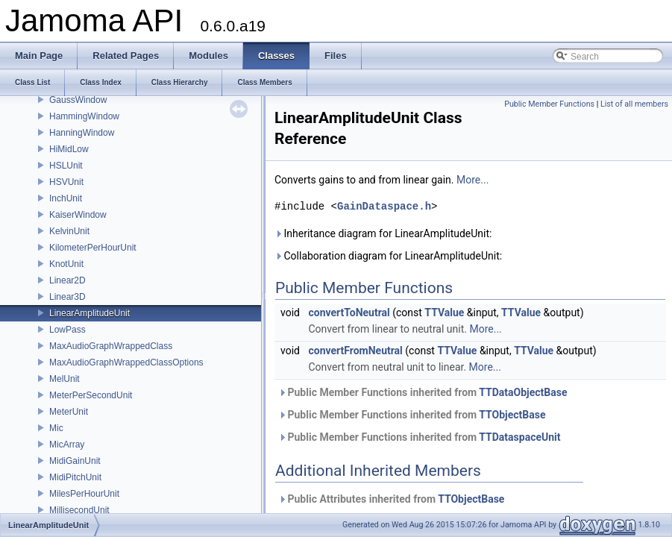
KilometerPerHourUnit (92, 247)
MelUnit (64, 379)
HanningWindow (81, 133)
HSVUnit (66, 182)
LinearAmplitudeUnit (89, 313)
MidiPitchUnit (75, 477)
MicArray (66, 444)
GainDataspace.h (384, 206)
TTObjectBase (512, 415)
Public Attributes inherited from (391, 499)
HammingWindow (84, 116)
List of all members (634, 104)
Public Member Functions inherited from (423, 392)
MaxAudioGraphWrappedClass (110, 346)
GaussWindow (78, 100)
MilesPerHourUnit (84, 494)
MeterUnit (68, 411)
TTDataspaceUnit (519, 437)
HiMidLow (69, 149)
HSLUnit (66, 165)
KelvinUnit (69, 231)
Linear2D (67, 280)
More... (472, 180)
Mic (56, 428)
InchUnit (65, 198)
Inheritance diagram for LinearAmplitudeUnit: (383, 233)
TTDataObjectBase (523, 392)
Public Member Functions (549, 104)
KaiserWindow (78, 215)
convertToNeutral (348, 312)
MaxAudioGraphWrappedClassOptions (126, 362)
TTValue (444, 312)
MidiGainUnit (75, 461)
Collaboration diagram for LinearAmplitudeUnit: (388, 256)
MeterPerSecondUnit (90, 395)
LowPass (67, 329)
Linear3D (67, 297)
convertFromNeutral (355, 351)
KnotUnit (66, 264)
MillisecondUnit (79, 510)
